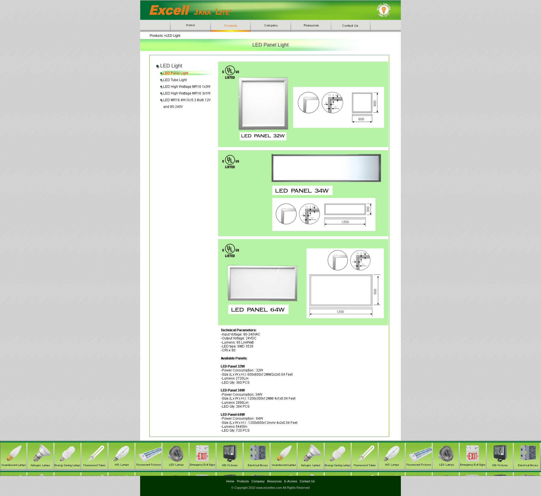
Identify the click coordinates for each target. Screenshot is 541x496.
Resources (274, 481)
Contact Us (307, 481)
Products (242, 481)
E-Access (290, 481)
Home (230, 481)
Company (258, 481)
